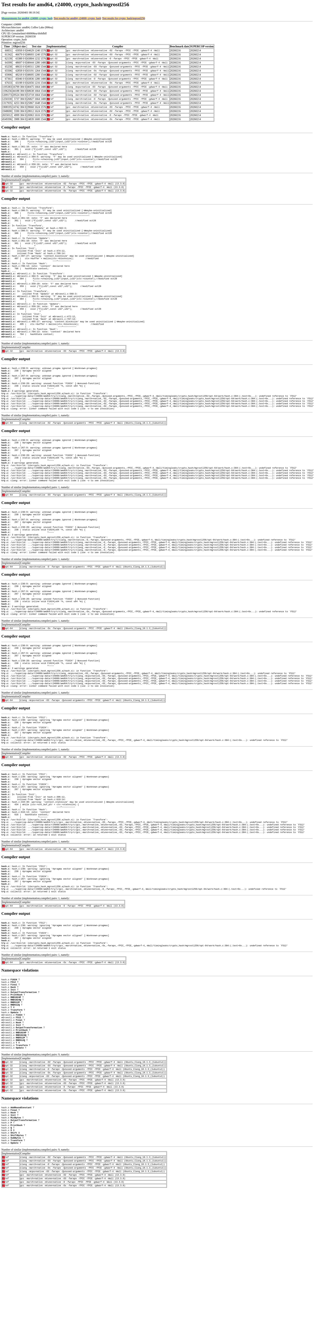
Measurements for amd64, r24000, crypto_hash (27, 18)
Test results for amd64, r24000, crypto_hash (77, 18)
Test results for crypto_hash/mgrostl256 (123, 18)
